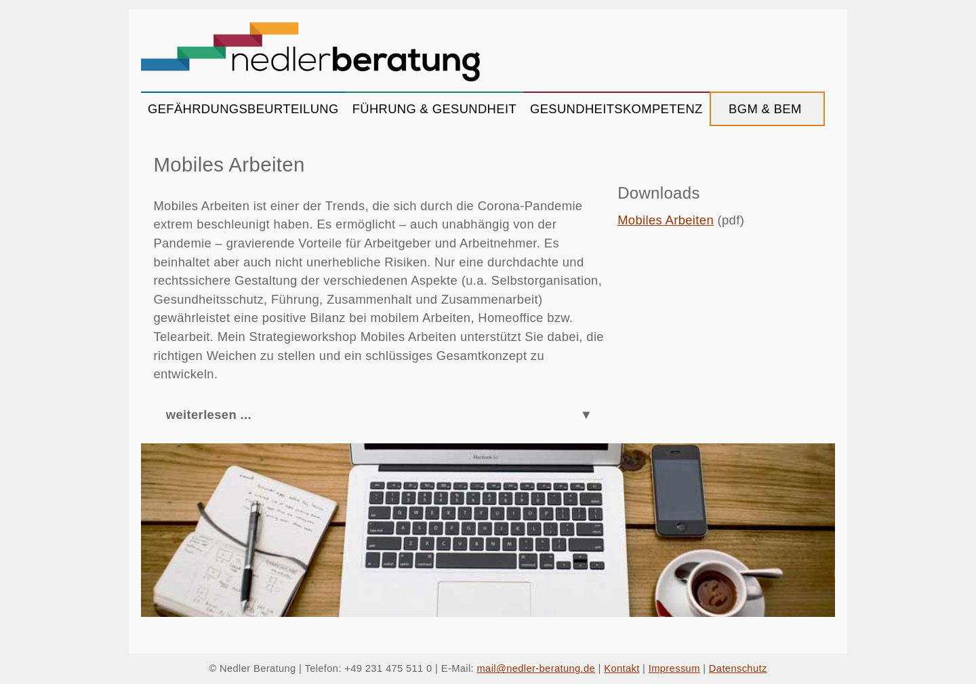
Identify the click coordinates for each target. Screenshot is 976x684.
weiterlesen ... (208, 414)
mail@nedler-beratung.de (536, 668)
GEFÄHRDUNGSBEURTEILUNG (243, 109)
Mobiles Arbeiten (665, 220)
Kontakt (621, 668)
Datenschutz (738, 668)
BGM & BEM (767, 109)
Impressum (674, 668)
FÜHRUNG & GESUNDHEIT (434, 109)
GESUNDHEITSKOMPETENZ (616, 109)
